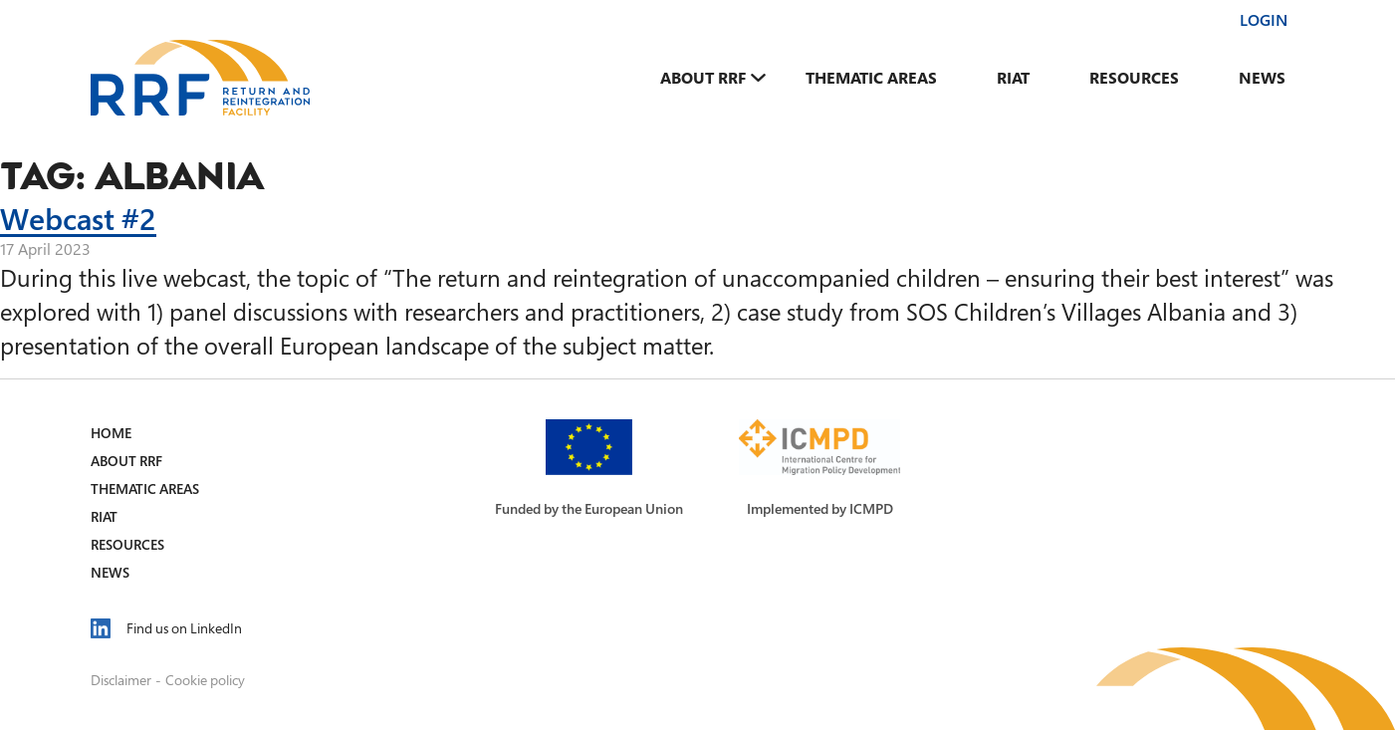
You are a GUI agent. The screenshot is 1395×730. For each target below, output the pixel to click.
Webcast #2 (78, 218)
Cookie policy (205, 679)
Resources (1134, 78)
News (1262, 78)
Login (1263, 20)
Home (111, 432)
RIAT (1013, 78)
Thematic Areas (871, 78)
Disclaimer (121, 679)
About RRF (703, 78)
